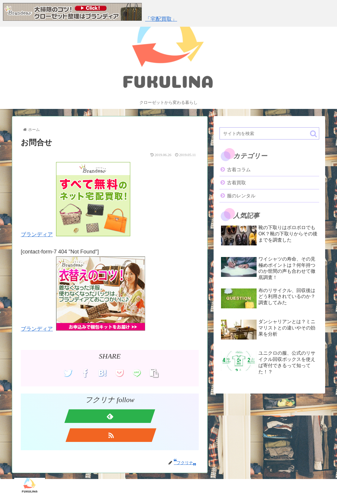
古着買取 (236, 182)
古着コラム (239, 169)
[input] (269, 133)
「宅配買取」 (161, 19)
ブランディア (37, 234)
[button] (313, 133)
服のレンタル (241, 195)
